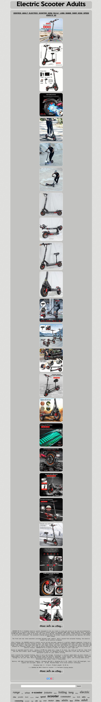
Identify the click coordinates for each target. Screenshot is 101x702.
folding (62, 692)
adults (65, 700)
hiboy (76, 693)
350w (77, 700)
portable (20, 697)
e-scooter (37, 692)
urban (27, 692)
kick (78, 697)
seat (45, 700)
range (16, 692)
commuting (19, 701)
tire (41, 701)
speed (43, 697)
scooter (53, 696)
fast (22, 693)
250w (14, 697)
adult (84, 700)
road (88, 697)
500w (58, 701)
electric (84, 692)
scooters (32, 697)
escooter (27, 701)
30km (74, 697)
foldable (48, 692)
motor (51, 700)
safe (36, 701)
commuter (66, 696)
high (32, 701)
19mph (37, 697)
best (71, 701)
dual (26, 697)
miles (84, 697)
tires (55, 693)
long (71, 692)
